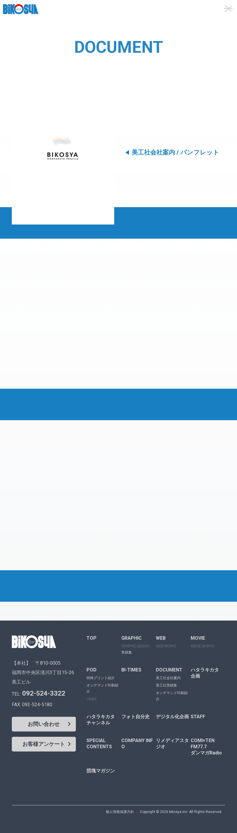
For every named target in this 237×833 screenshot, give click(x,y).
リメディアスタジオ (172, 743)
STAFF (198, 716)
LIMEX (91, 699)
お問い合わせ (44, 724)
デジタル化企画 (172, 716)
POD (91, 670)
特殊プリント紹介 (100, 678)
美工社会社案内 (168, 678)
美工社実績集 (166, 685)
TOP (91, 638)
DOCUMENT (169, 670)
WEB (161, 638)
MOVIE (198, 638)
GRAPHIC (131, 638)
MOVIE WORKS (202, 646)
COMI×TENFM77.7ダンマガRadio (206, 747)
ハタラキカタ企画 (205, 673)
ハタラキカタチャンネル (100, 720)
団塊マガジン (100, 771)
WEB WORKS (166, 646)
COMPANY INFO (137, 743)
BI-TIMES (131, 670)
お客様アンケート (43, 744)
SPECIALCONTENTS (99, 743)
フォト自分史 (135, 716)
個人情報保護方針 (120, 812)
